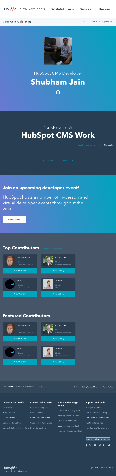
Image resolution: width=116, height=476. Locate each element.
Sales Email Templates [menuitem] (40, 417)
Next (68, 160)
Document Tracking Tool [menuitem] (69, 410)
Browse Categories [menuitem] (100, 21)
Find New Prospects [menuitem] (39, 407)
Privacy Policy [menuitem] (107, 467)
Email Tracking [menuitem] (36, 412)
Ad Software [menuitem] (8, 407)
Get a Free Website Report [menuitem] (97, 417)
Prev (48, 160)
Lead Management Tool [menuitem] (68, 426)
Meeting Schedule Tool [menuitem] (68, 415)
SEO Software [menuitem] (9, 417)
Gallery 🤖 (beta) (17, 21)
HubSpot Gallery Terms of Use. (86, 387)
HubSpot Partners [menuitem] (93, 407)
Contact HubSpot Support (98, 439)
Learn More (14, 219)
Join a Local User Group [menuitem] (97, 412)
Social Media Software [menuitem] (12, 423)
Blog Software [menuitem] (9, 412)
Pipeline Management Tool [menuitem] (70, 431)
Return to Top (107, 387)
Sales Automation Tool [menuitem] (68, 421)
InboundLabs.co (39, 387)
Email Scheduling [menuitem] (38, 428)
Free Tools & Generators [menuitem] (96, 428)
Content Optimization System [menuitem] (16, 428)
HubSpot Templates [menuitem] (94, 423)
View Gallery (20, 270)
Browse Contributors (53, 248)
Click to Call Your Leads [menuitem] (41, 423)
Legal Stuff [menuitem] (93, 467)
